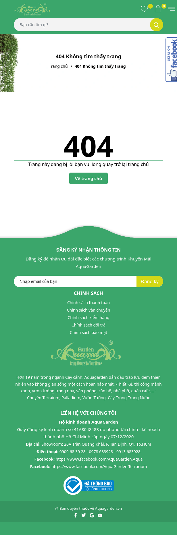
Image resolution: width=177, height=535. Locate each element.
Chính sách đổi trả (88, 325)
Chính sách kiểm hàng (88, 317)
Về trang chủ (88, 178)
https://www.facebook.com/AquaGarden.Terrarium (99, 466)
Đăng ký (150, 281)
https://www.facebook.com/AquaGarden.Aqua (99, 459)
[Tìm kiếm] (156, 24)
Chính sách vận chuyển (88, 310)
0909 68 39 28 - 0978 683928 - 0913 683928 (100, 451)
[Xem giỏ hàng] (157, 8)
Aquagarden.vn (108, 508)
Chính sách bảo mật (88, 332)
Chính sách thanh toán (88, 302)
